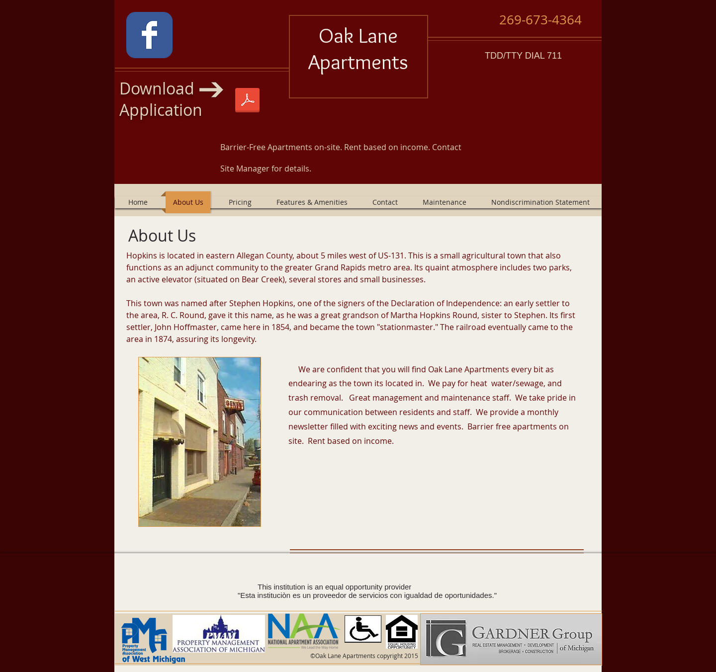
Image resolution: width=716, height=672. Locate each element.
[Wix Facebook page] (149, 35)
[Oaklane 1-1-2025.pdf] (247, 101)
